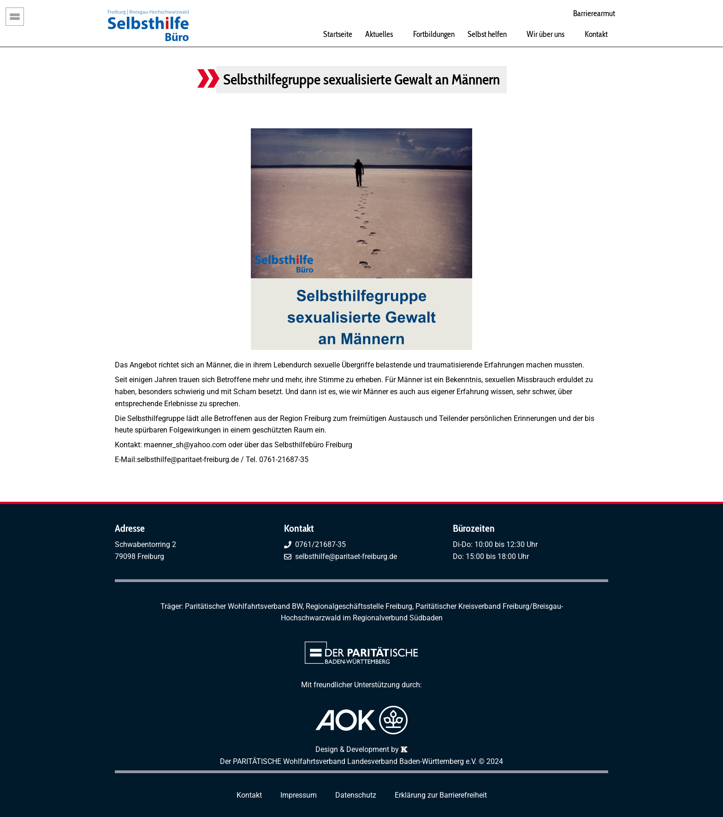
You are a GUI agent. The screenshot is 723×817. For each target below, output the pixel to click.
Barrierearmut (594, 13)
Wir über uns (545, 34)
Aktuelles (379, 34)
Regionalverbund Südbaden (398, 617)
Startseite (337, 34)
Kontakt (596, 34)
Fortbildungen (434, 34)
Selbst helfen (487, 34)
